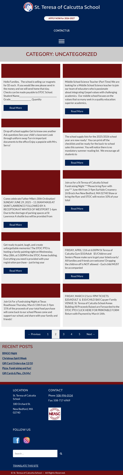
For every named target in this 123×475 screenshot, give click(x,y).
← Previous (34, 334)
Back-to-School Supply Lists (92, 126)
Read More (15, 107)
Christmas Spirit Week (14, 358)
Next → (91, 334)
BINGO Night (9, 353)
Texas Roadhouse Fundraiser (24, 291)
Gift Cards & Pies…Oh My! (16, 373)
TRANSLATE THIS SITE (25, 465)
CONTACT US (61, 30)
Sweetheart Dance (87, 288)
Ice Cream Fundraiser (89, 175)
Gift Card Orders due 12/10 (17, 363)
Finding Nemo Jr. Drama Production (91, 239)
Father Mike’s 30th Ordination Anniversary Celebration (24, 183)
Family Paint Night (24, 237)
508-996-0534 (64, 395)
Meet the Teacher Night (30, 123)
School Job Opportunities (81, 71)
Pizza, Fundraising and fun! (16, 368)
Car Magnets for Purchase (23, 71)
